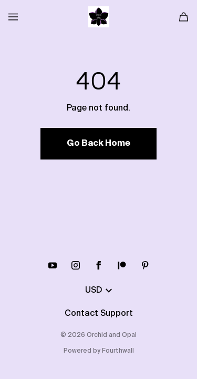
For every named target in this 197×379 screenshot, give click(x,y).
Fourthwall (118, 351)
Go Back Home (98, 143)
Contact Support (99, 314)
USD (98, 290)
